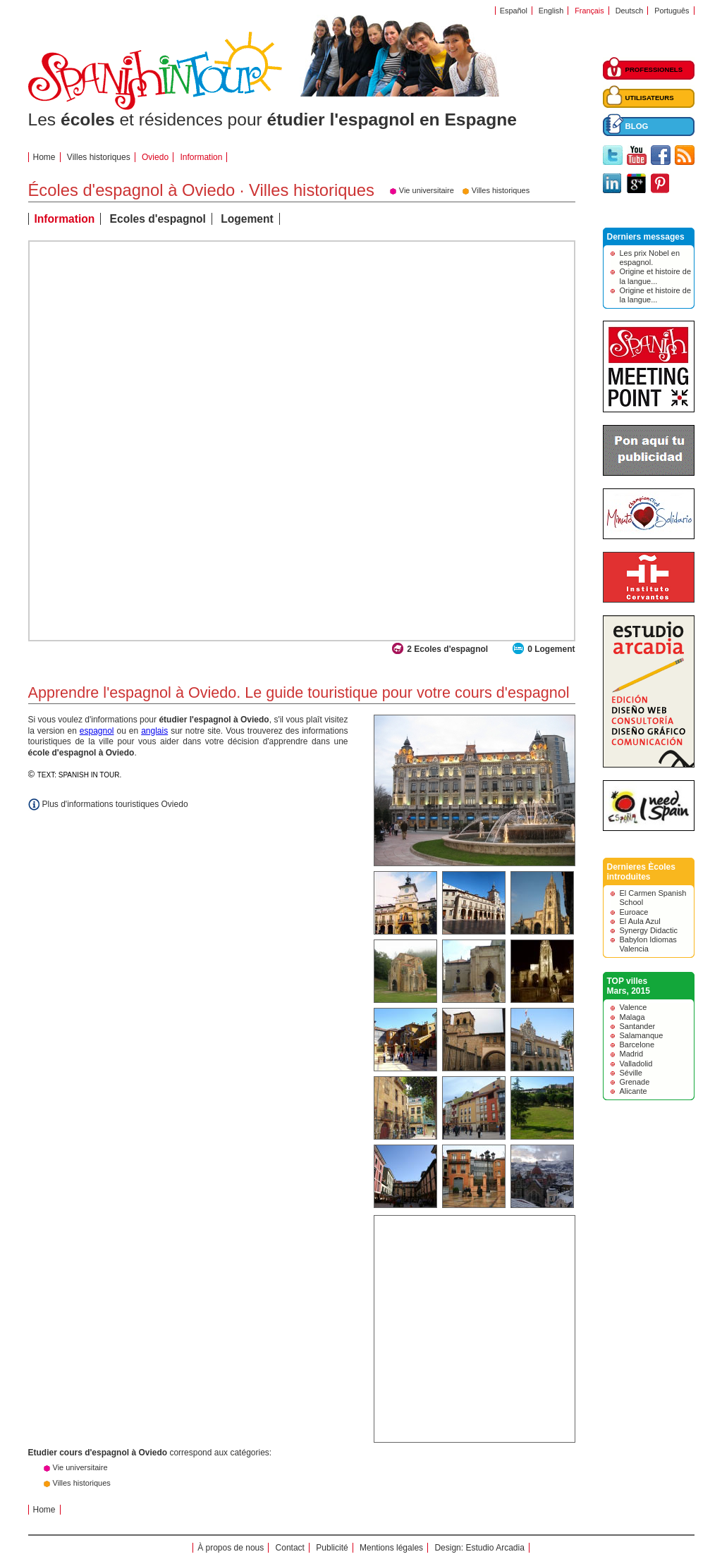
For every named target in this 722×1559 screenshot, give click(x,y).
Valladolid (636, 1063)
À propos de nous (230, 1548)
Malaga (632, 1017)
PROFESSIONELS (654, 69)
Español (513, 10)
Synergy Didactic (649, 930)
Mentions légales (391, 1548)
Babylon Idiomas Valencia (648, 944)
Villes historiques (98, 157)
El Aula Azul (640, 921)
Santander (638, 1026)
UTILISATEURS (649, 97)
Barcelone (637, 1044)
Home (44, 157)
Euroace (634, 912)
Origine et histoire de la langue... (656, 276)
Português (671, 10)
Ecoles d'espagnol (158, 219)
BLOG (637, 126)
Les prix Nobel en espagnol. (650, 257)
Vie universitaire (80, 1467)
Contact (290, 1548)
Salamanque (641, 1035)
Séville (631, 1072)
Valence (633, 1007)
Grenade (635, 1082)
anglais (154, 731)
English (551, 10)
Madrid (632, 1053)
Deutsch (630, 10)
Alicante (633, 1091)
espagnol (97, 731)
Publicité (332, 1548)
